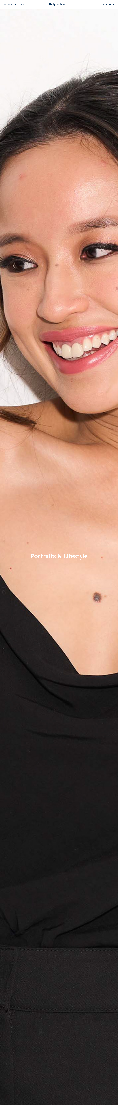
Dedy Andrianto (59, 4)
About (16, 4)
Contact (22, 4)
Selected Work (8, 4)
